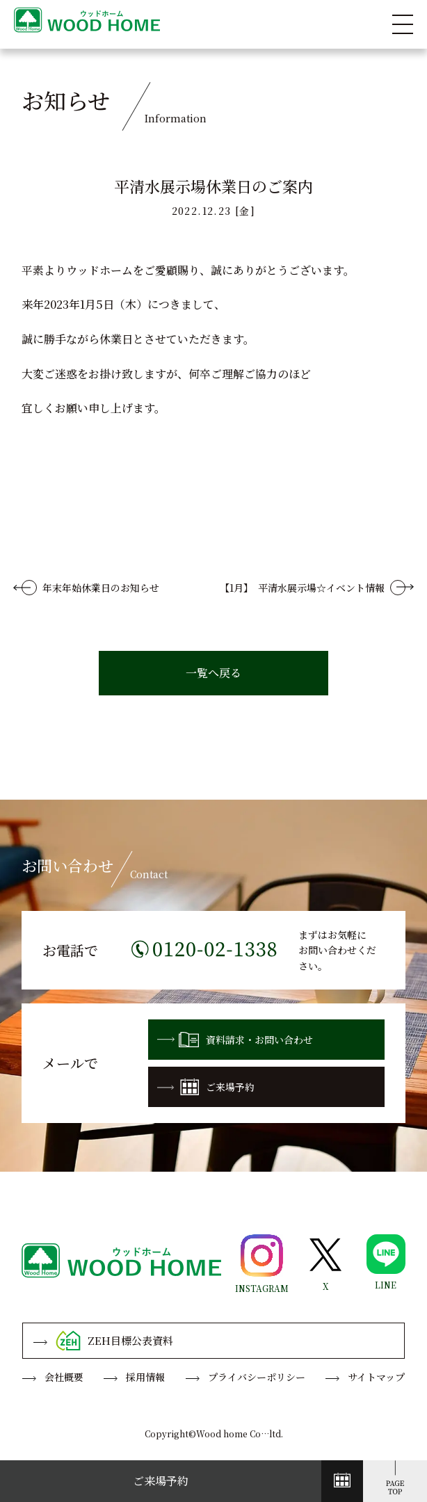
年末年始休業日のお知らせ (100, 588)
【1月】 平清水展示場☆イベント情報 (302, 588)
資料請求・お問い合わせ (235, 1039)
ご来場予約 (206, 1087)
